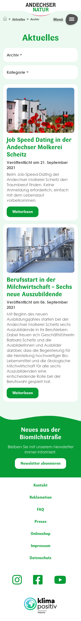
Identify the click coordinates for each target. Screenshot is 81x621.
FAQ (40, 509)
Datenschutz (40, 557)
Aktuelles (18, 19)
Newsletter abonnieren (40, 463)
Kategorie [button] (16, 72)
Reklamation (41, 497)
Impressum (40, 545)
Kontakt (40, 485)
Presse (40, 521)
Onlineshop (40, 533)
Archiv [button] (13, 55)
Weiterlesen (22, 211)
